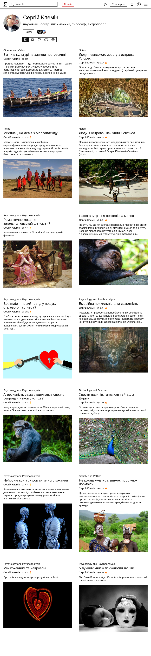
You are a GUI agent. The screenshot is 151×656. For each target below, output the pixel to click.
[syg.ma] (5, 4)
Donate (68, 4)
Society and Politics (90, 476)
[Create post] (118, 4)
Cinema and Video (13, 50)
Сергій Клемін (11, 58)
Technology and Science (93, 390)
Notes (82, 50)
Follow (28, 31)
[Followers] (43, 32)
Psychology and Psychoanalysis (21, 215)
